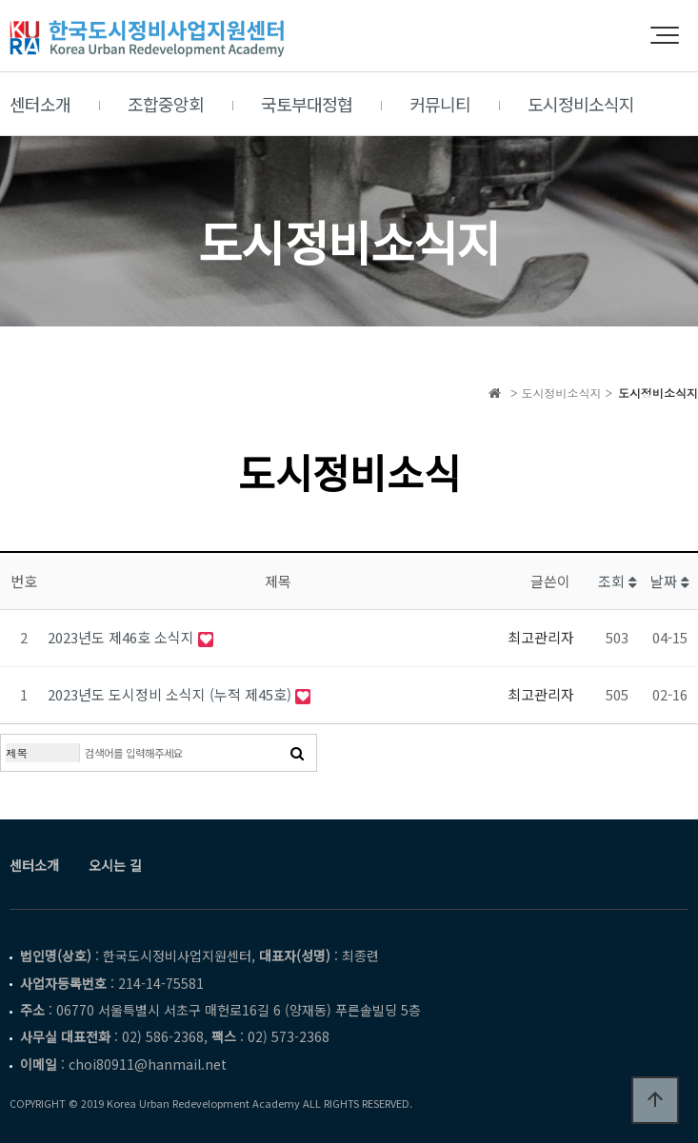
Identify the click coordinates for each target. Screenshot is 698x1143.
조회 (617, 581)
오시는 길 (115, 865)
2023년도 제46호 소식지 (123, 637)
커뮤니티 (439, 103)
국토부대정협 (306, 103)
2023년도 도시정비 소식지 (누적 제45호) (171, 694)
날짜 (669, 581)
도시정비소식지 (581, 103)
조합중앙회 (166, 103)
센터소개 (40, 103)
